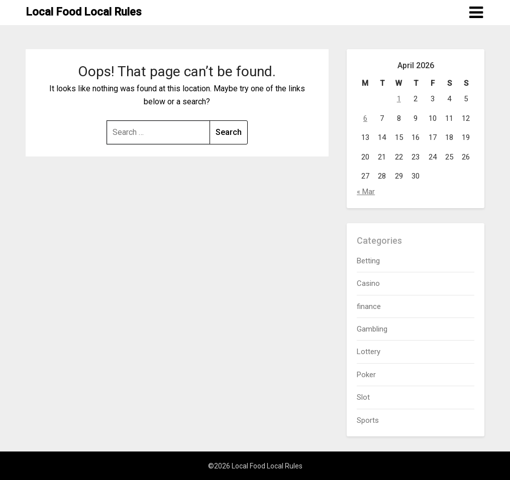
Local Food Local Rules (84, 12)
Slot (363, 397)
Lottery (368, 351)
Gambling (372, 329)
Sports (368, 420)
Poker (366, 374)
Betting (368, 260)
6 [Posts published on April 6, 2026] (365, 118)
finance (369, 306)
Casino (368, 283)
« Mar (366, 191)
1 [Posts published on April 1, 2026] (399, 98)
